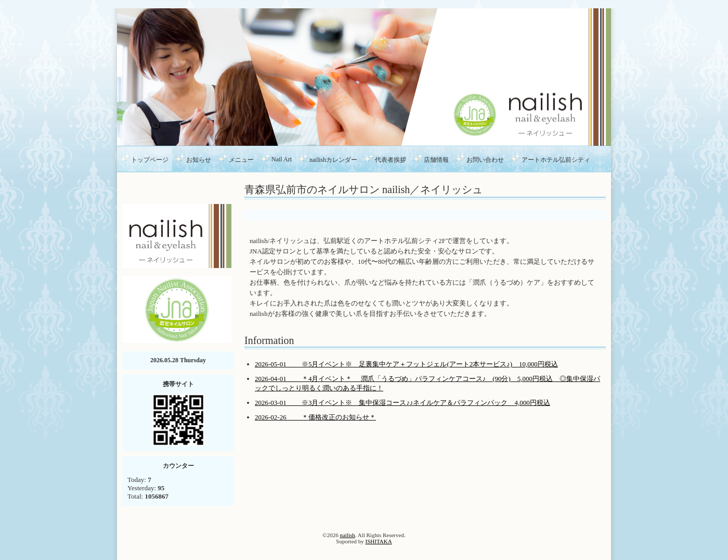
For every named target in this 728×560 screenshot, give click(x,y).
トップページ (149, 159)
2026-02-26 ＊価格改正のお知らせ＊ (315, 417)
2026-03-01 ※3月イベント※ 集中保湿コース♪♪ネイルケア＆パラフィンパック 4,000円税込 (402, 402)
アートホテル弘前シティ (556, 159)
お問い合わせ (485, 159)
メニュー (241, 159)
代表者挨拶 (390, 159)
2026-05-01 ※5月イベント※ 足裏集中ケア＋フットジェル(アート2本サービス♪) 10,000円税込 (406, 364)
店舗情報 (436, 159)
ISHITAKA (379, 541)
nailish (347, 535)
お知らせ (198, 159)
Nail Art (281, 159)
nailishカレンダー (333, 159)
